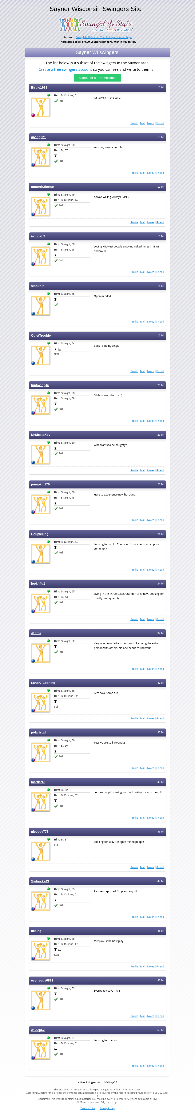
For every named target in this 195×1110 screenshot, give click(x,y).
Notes (150, 123)
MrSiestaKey (40, 435)
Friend (160, 123)
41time (36, 633)
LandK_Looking (43, 683)
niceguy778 (40, 831)
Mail (142, 123)
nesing (36, 931)
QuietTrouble (41, 335)
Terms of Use (88, 1108)
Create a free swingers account (65, 69)
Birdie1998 (39, 87)
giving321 (38, 137)
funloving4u (40, 385)
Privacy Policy (107, 1108)
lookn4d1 (38, 583)
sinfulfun (38, 286)
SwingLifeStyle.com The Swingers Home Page (104, 37)
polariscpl (38, 732)
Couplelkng (39, 534)
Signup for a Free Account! (98, 78)
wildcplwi (38, 1030)
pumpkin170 (40, 484)
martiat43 (38, 782)
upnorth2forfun (42, 187)
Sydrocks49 (40, 881)
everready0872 (42, 980)
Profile (134, 123)
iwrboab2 (38, 236)
